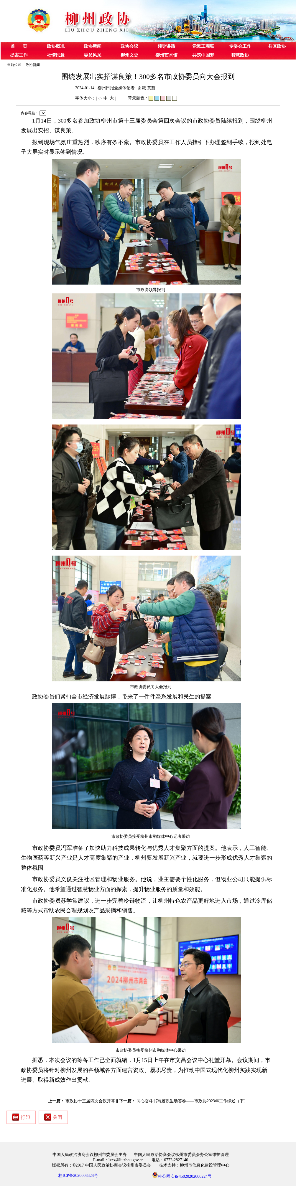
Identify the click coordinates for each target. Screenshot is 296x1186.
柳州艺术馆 (166, 55)
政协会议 (129, 46)
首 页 (19, 46)
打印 (21, 1117)
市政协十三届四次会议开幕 (90, 1101)
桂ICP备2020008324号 (78, 1175)
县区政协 (277, 46)
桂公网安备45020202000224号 (182, 1175)
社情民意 (56, 55)
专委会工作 (240, 46)
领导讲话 (166, 46)
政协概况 (56, 46)
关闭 (53, 1117)
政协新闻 (92, 46)
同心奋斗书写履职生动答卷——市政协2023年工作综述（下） (192, 1101)
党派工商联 (203, 46)
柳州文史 (129, 55)
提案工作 (19, 55)
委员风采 (92, 55)
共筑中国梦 (203, 55)
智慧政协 (240, 55)
